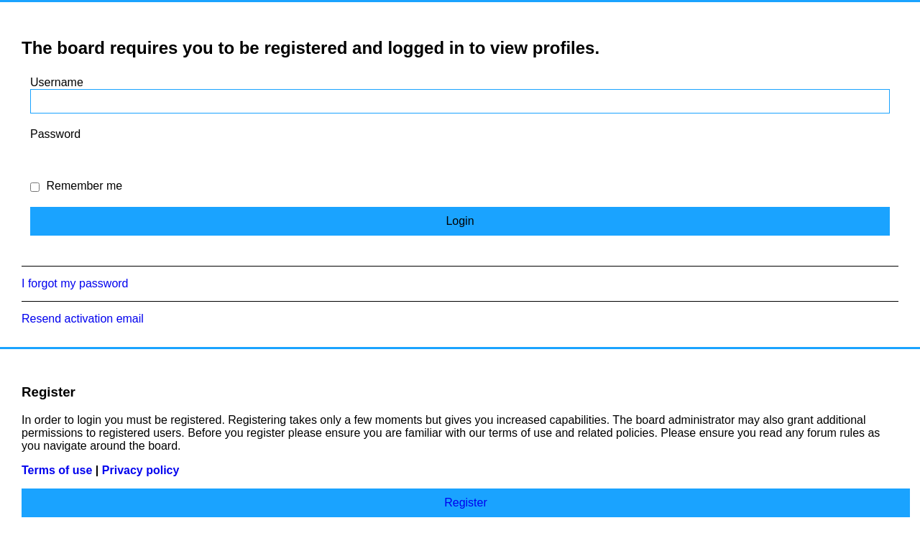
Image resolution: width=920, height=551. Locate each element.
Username (56, 82)
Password (55, 134)
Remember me (76, 186)
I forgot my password (75, 283)
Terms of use (57, 470)
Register (465, 502)
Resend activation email (83, 318)
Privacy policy (141, 470)
